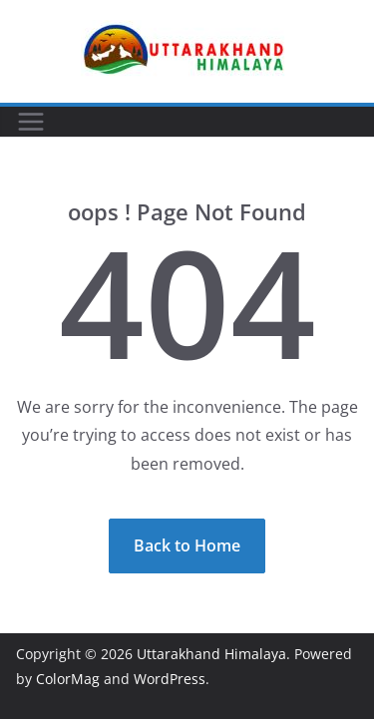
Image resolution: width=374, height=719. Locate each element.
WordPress (169, 678)
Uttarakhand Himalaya (211, 653)
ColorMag (68, 678)
